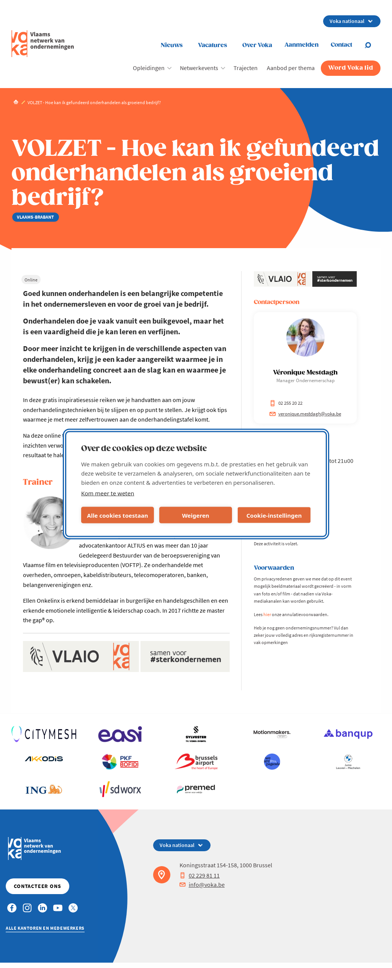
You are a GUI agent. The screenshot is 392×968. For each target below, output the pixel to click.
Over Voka (257, 45)
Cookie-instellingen (274, 515)
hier (267, 614)
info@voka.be (202, 884)
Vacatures (212, 45)
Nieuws (172, 45)
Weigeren (195, 515)
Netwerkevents (199, 68)
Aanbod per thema (291, 68)
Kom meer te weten (107, 493)
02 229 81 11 (200, 875)
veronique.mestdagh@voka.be (305, 413)
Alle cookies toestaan (117, 515)
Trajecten (246, 68)
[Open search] (372, 45)
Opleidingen (149, 68)
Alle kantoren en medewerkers (45, 928)
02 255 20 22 (286, 403)
